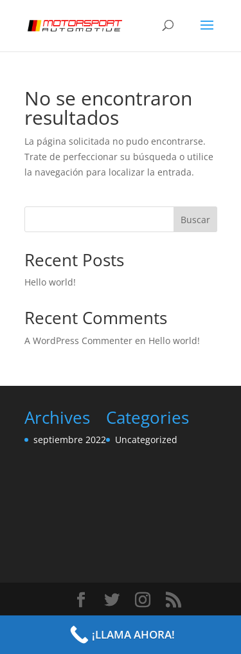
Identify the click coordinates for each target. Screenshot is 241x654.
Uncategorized (146, 439)
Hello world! (50, 282)
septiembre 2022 (69, 439)
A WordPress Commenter (78, 340)
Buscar (195, 219)
